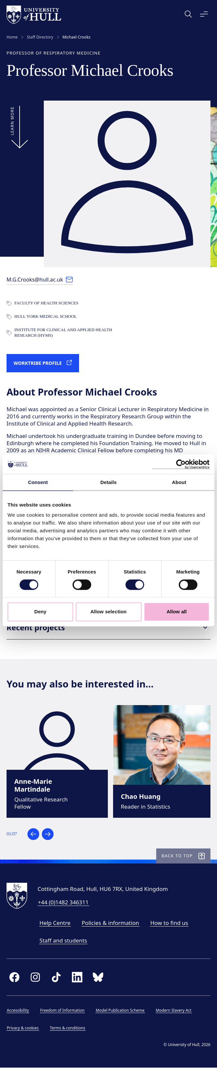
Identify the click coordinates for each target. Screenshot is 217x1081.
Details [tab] (108, 482)
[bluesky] (98, 989)
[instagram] (35, 989)
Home (12, 37)
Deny (40, 612)
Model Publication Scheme (120, 1022)
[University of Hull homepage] (34, 15)
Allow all (177, 612)
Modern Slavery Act (174, 1022)
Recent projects (108, 632)
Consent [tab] (38, 482)
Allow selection (109, 612)
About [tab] (179, 482)
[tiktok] (56, 989)
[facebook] (14, 989)
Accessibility (18, 1022)
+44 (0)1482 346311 (63, 914)
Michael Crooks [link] (76, 37)
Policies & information (110, 934)
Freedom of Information (62, 1022)
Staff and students (63, 952)
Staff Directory (40, 37)
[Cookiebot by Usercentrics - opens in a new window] (180, 464)
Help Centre (55, 934)
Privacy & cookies (23, 1039)
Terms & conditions (67, 1039)
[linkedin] (77, 989)
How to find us (169, 934)
